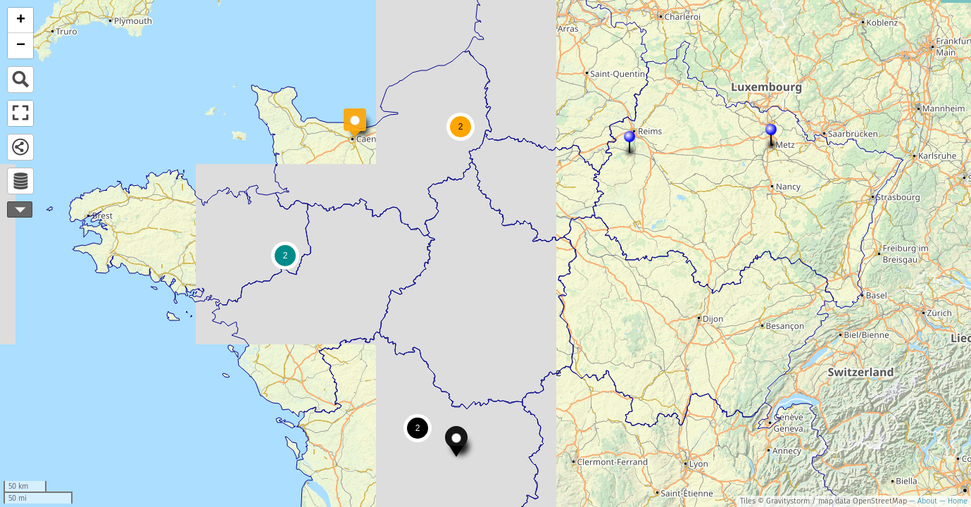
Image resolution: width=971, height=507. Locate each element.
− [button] (20, 45)
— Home (952, 501)
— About (922, 501)
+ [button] (20, 20)
